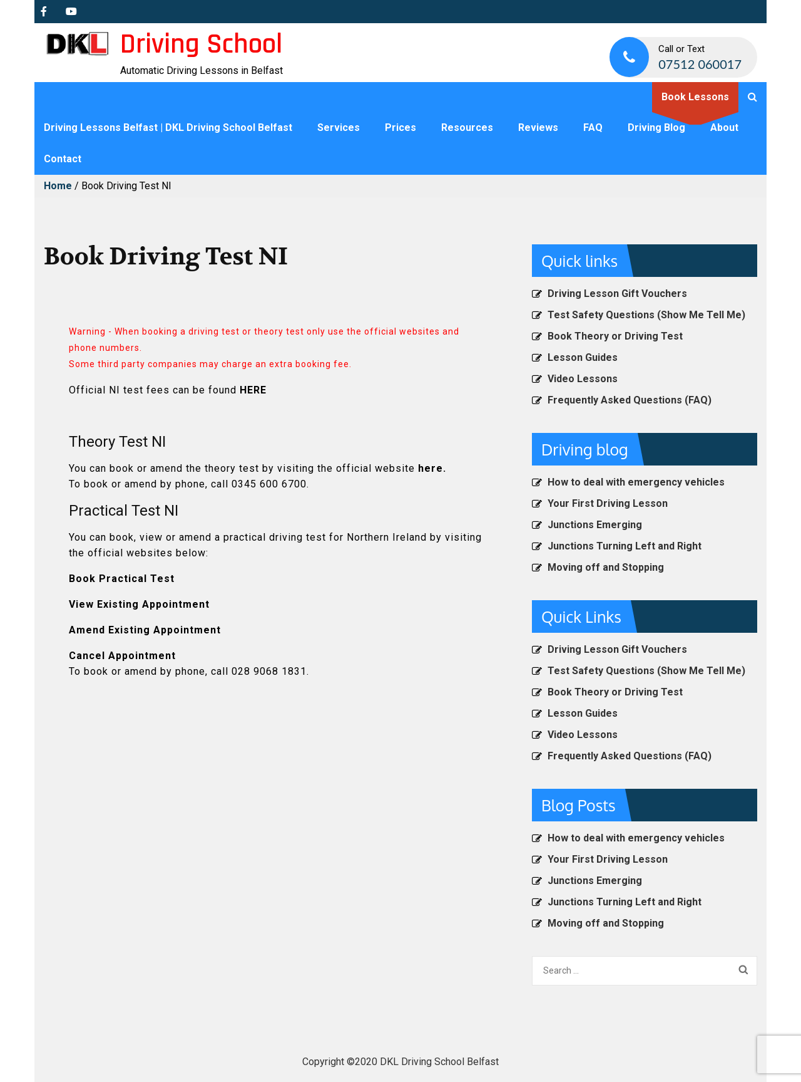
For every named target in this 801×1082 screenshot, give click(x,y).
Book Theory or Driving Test (615, 336)
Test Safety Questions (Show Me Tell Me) (646, 315)
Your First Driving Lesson (608, 503)
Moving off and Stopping (606, 567)
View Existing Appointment (139, 604)
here (430, 468)
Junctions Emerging (595, 525)
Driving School (201, 44)
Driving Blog (656, 127)
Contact (62, 159)
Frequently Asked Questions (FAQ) (630, 400)
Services (338, 127)
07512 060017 (700, 63)
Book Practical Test (122, 579)
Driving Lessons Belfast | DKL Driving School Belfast (168, 127)
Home (58, 186)
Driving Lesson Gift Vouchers (617, 293)
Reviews (538, 127)
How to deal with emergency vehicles (636, 482)
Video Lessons (583, 379)
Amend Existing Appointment (145, 630)
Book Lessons (695, 97)
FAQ (593, 127)
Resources (467, 127)
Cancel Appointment (122, 656)
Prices (400, 127)
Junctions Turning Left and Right (625, 546)
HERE (253, 390)
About (724, 127)
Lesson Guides (583, 357)
